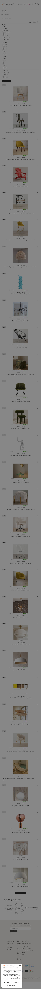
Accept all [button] (7, 982)
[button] (12, 985)
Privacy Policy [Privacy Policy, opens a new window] (5, 979)
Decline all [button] (16, 982)
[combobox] (20, 965)
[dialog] (11, 976)
